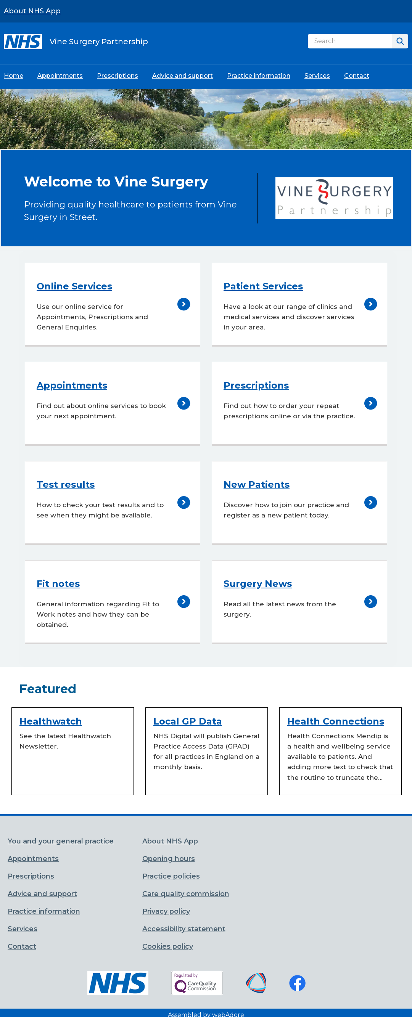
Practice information (258, 75)
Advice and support (182, 75)
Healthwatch (50, 721)
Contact (356, 75)
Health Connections (335, 721)
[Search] (350, 41)
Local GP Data (187, 721)
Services (317, 75)
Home (13, 75)
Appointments (60, 75)
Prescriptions (117, 75)
